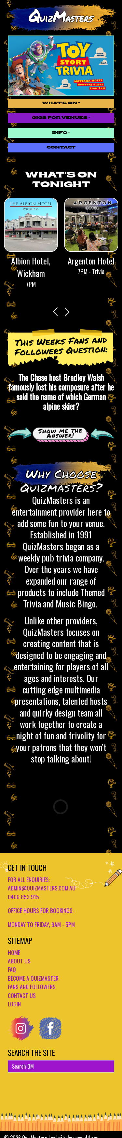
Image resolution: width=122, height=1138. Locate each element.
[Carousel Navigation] (61, 311)
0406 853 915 (23, 896)
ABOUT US (19, 961)
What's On (59, 103)
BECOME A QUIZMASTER (33, 978)
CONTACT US (22, 995)
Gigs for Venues (60, 118)
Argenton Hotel (91, 260)
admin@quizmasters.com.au (41, 888)
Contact (61, 147)
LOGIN (14, 1004)
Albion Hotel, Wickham (30, 266)
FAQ (12, 969)
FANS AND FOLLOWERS (32, 986)
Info (59, 133)
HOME (14, 952)
